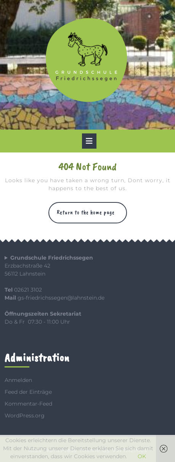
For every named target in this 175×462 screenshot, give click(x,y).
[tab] (89, 141)
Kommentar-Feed (28, 403)
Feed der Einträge (28, 391)
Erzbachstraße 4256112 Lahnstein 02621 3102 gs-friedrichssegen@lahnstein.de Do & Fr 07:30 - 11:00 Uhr (54, 289)
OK (142, 456)
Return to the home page (92, 216)
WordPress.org (25, 415)
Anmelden (18, 380)
